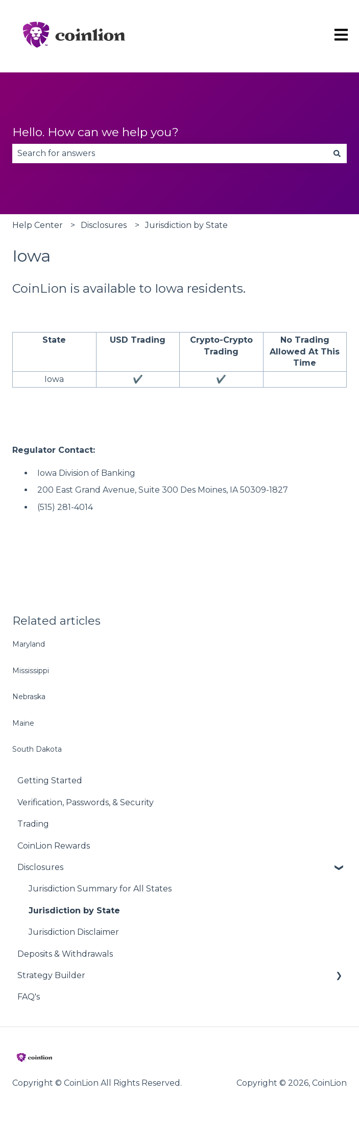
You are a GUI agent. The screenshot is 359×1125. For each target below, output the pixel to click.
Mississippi (30, 670)
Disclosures (104, 225)
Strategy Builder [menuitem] (51, 975)
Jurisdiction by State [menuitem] (74, 910)
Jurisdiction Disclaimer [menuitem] (74, 932)
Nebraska (28, 696)
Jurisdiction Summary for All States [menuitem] (100, 888)
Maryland (28, 644)
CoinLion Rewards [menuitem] (53, 846)
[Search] (337, 153)
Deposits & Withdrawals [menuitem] (65, 954)
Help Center (37, 225)
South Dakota (37, 749)
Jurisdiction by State (186, 225)
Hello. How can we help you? (95, 132)
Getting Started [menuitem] (49, 780)
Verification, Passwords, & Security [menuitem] (85, 802)
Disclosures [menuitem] (40, 867)
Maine (23, 723)
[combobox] (169, 153)
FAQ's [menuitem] (28, 997)
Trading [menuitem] (33, 824)
